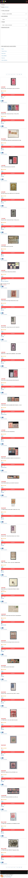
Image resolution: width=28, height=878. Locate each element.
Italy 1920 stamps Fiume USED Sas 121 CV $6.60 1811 (10, 193)
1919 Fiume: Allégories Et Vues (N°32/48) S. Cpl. (9, 772)
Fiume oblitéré (4, 55)
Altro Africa (4, 414)
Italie (3, 97)
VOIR (13, 278)
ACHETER (13, 94)
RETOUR (6, 7)
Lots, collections (5, 281)
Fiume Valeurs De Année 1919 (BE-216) (7, 431)
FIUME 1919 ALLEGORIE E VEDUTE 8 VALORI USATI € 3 (10, 458)
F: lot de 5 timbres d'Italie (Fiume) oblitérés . (8, 271)
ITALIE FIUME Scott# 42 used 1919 (7, 246)
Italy (3, 202)
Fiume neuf (3, 53)
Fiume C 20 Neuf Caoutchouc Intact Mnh (8, 166)
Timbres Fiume (4, 51)
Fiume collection (4, 60)
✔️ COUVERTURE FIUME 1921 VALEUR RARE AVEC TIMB (11, 140)
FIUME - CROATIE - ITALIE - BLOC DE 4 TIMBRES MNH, (10, 562)
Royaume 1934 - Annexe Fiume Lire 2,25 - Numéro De (10, 327)
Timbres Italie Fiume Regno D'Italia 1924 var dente (9, 300)
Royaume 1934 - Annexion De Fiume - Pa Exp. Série (10, 113)
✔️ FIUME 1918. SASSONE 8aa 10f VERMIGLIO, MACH (10, 823)
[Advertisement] (14, 37)
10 (21, 867)
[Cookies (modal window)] (2, 876)
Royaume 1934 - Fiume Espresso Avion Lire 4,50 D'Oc (10, 88)
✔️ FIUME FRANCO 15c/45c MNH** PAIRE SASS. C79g (10, 509)
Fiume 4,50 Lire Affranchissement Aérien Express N (10, 380)
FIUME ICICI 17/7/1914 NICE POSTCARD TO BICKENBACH (11, 615)
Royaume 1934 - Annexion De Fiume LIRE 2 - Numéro (10, 693)
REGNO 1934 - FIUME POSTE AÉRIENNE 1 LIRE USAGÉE (11, 353)
